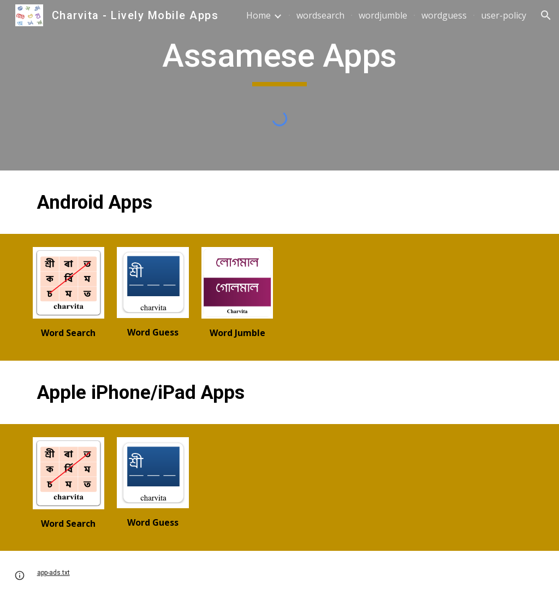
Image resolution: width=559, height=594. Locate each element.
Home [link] (258, 15)
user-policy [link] (503, 15)
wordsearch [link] (320, 15)
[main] (279, 60)
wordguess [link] (444, 15)
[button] (546, 15)
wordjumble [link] (383, 15)
